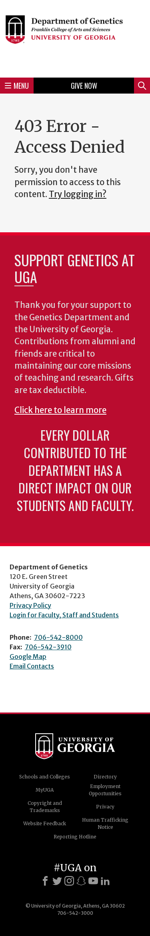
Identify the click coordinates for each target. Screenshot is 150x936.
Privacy (105, 807)
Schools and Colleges (44, 777)
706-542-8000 (58, 637)
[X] (57, 881)
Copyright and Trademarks (45, 806)
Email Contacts (32, 666)
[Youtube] (93, 881)
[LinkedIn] (105, 881)
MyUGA (45, 790)
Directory (105, 777)
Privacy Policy (30, 605)
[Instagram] (69, 881)
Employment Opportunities (105, 789)
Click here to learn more (60, 410)
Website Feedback (44, 823)
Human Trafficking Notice (105, 823)
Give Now (84, 85)
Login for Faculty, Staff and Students (64, 615)
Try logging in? (77, 194)
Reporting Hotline (75, 837)
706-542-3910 (48, 647)
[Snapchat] (81, 881)
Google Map (28, 657)
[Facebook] (45, 881)
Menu (17, 85)
